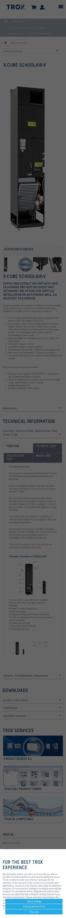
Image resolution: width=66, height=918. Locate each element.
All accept (34, 911)
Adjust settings (34, 901)
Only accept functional (34, 906)
